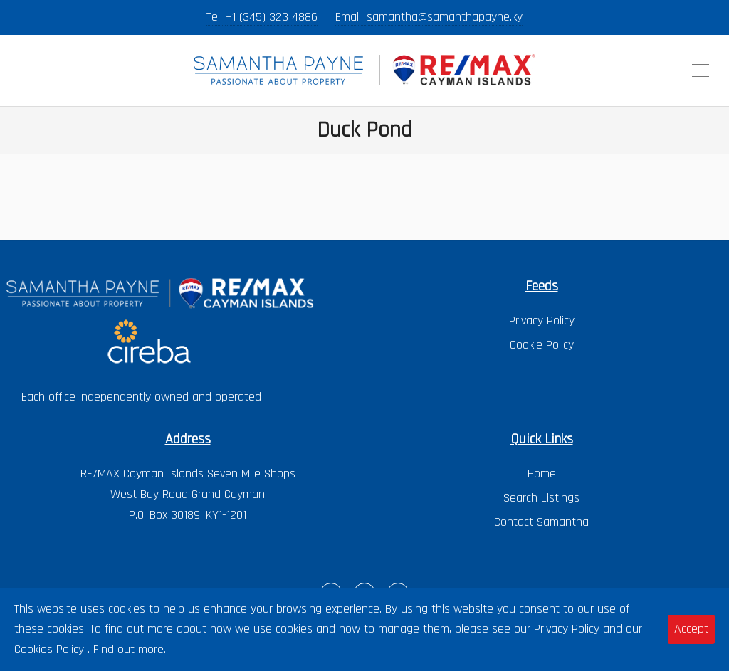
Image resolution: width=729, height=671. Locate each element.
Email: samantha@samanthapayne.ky (429, 17)
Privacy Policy (542, 320)
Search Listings (541, 498)
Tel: (216, 17)
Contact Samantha (541, 522)
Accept (691, 628)
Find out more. (129, 649)
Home (542, 473)
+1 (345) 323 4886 (272, 17)
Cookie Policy (542, 345)
